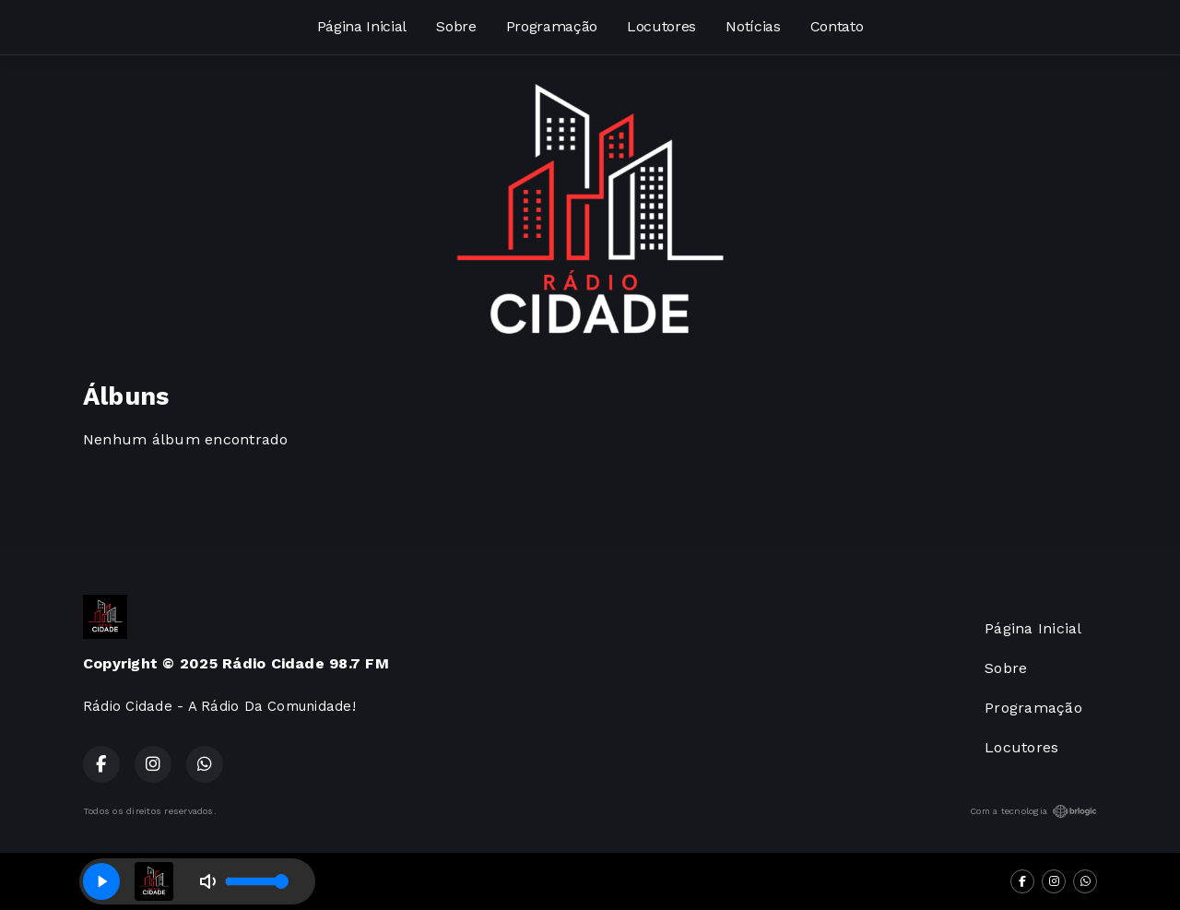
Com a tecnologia (1033, 811)
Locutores (661, 26)
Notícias (753, 26)
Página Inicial (362, 26)
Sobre (456, 26)
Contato (837, 26)
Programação (551, 26)
